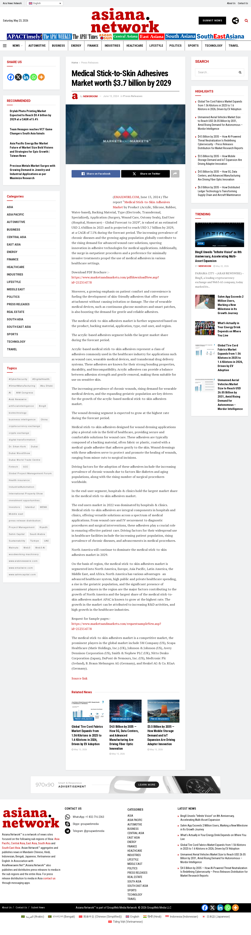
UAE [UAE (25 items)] (46, 541)
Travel (234, 45)
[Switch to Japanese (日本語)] (216, 916)
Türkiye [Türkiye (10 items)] (34, 541)
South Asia (15, 319)
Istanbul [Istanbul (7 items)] (30, 507)
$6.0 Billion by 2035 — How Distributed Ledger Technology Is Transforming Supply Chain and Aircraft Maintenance (219, 191)
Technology (213, 45)
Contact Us (243, 3)
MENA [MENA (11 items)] (43, 507)
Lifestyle (156, 45)
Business (58, 45)
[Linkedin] (26, 77)
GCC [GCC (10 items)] (25, 467)
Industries (112, 45)
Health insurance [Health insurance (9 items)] (19, 480)
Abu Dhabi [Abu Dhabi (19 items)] (46, 386)
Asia (10, 207)
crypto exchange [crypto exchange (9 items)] (19, 433)
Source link (79, 678)
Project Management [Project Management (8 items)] (22, 527)
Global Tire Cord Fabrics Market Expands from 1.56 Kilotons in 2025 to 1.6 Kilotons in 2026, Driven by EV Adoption (87, 735)
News (16, 45)
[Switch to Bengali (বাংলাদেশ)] (61, 916)
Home (75, 62)
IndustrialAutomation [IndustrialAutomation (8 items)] (21, 487)
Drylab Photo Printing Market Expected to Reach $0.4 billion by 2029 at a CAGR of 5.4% (30, 115)
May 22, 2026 (221, 266)
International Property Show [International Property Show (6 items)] (26, 493)
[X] (18, 77)
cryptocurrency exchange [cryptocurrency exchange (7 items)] (24, 426)
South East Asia (19, 326)
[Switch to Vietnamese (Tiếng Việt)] (125, 921)
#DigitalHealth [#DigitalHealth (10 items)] (41, 379)
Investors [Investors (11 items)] (14, 507)
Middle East (16, 289)
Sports (193, 45)
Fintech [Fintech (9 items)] (13, 467)
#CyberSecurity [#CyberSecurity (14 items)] (18, 379)
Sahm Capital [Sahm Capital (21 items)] (17, 534)
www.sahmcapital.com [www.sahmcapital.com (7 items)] (22, 574)
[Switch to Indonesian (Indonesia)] (181, 916)
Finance (92, 45)
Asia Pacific (15, 214)
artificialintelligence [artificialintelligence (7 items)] (21, 406)
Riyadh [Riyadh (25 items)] (44, 527)
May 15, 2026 (79, 749)
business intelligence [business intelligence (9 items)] (22, 419)
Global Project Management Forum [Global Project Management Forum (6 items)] (30, 473)
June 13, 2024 (111, 96)
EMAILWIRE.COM (126, 197)
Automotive (37, 45)
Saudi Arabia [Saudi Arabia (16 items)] (37, 534)
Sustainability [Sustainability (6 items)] (17, 541)
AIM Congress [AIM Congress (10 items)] (24, 392)
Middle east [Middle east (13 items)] (16, 514)
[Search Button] (240, 72)
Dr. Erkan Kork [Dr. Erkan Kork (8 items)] (17, 446)
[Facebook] (10, 77)
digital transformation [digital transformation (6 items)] (22, 440)
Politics (175, 45)
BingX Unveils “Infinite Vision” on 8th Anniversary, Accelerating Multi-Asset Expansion (218, 256)
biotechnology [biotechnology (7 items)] (17, 413)
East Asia (14, 244)
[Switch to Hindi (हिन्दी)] (152, 916)
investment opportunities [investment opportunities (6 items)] (24, 500)
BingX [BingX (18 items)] (42, 406)
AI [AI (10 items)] (10, 392)
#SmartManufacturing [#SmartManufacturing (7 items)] (22, 386)
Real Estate (15, 311)
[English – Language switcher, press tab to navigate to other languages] (45, 3)
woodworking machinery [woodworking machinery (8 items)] (24, 554)
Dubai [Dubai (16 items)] (34, 446)
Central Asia (16, 237)
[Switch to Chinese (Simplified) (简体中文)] (100, 916)
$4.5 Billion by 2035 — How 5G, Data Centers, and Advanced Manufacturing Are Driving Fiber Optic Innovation (219, 175)
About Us (231, 3)
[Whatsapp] (33, 77)
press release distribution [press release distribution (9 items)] (25, 520)
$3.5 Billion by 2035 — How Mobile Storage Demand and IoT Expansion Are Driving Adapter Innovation (161, 735)
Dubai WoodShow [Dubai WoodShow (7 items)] (19, 453)
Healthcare (134, 45)
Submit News (212, 20)
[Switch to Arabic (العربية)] (32, 916)
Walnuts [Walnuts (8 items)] (13, 547)
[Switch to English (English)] (132, 916)
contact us (49, 878)
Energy (76, 45)
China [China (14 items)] (44, 419)
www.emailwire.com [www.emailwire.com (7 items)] (21, 568)
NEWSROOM (90, 96)
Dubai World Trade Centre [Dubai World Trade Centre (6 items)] (24, 460)
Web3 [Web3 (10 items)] (27, 547)
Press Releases (89, 62)
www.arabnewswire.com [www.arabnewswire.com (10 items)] (23, 561)
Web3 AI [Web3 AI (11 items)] (40, 547)
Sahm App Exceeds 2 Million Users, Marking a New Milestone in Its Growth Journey (231, 305)
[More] (235, 20)
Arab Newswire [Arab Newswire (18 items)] (18, 399)
